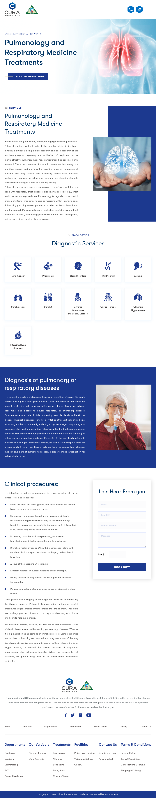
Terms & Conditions (130, 759)
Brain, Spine (59, 770)
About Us (27, 726)
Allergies (57, 759)
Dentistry (9, 759)
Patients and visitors (84, 753)
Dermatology (11, 764)
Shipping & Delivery (131, 770)
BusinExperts (111, 794)
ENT (7, 770)
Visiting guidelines (83, 759)
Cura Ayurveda (36, 759)
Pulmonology (59, 753)
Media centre (100, 726)
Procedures (75, 726)
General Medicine (14, 776)
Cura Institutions (37, 753)
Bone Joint (58, 764)
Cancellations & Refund (133, 764)
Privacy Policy (128, 753)
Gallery (123, 726)
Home (7, 726)
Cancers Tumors (61, 776)
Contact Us (145, 726)
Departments (50, 726)
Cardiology (10, 753)
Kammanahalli (106, 759)
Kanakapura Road (108, 753)
